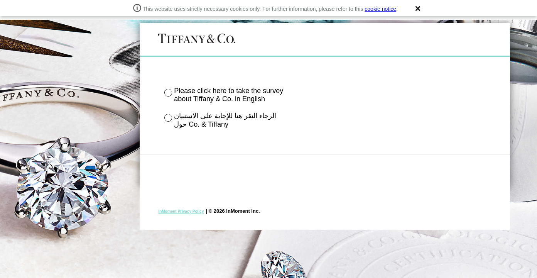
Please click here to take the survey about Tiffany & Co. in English (228, 95)
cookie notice (380, 9)
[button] (417, 8)
